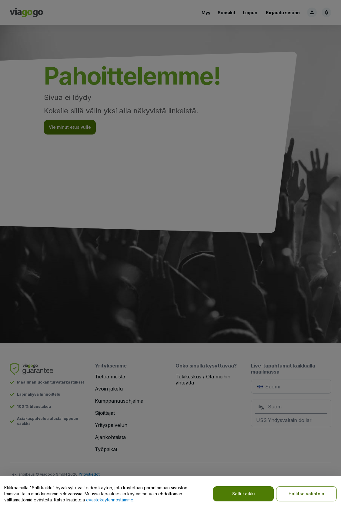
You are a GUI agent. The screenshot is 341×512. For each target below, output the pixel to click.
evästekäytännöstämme (109, 499)
